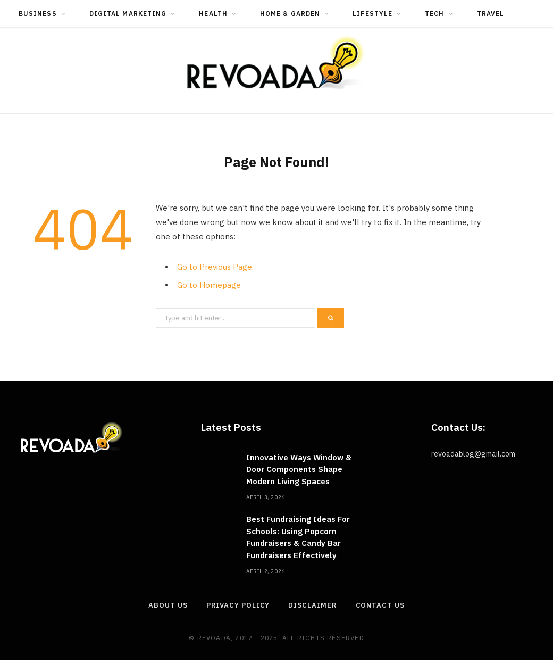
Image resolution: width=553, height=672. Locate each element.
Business (38, 14)
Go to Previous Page (214, 267)
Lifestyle (372, 14)
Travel (490, 14)
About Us (167, 605)
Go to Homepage (209, 285)
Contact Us (380, 605)
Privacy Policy (238, 605)
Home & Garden (290, 14)
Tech (434, 14)
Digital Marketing (127, 14)
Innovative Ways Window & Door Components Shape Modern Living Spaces (298, 469)
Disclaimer (312, 605)
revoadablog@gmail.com (473, 454)
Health (213, 14)
